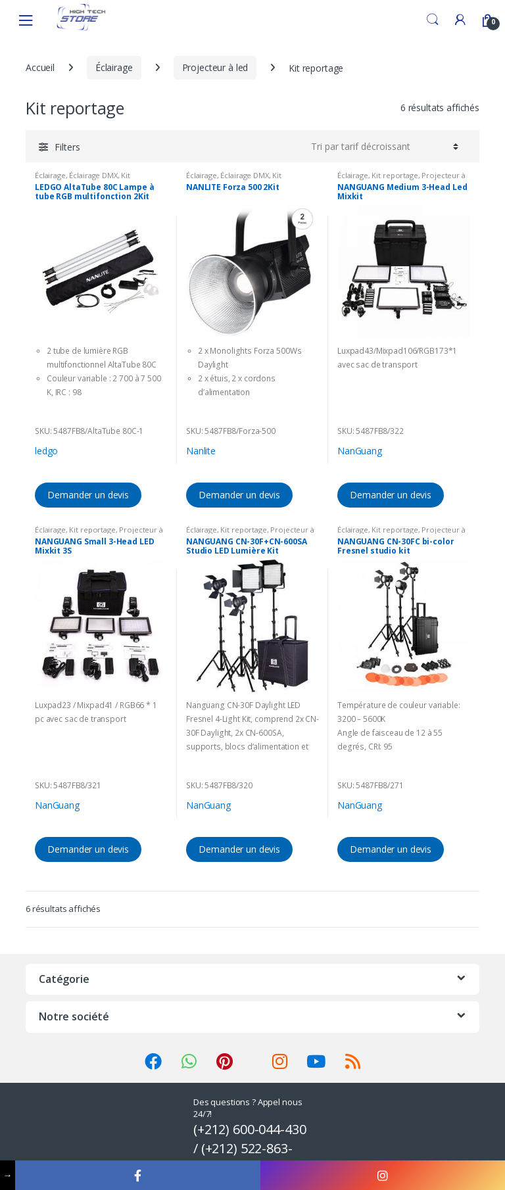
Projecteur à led (215, 67)
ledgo (46, 450)
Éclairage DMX (93, 175)
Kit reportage (395, 175)
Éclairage (114, 67)
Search (432, 19)
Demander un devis (88, 494)
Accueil (40, 67)
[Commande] (382, 145)
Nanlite (201, 450)
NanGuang (359, 450)
